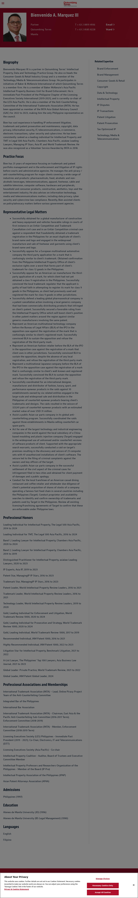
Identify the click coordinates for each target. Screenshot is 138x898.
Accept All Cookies (103, 892)
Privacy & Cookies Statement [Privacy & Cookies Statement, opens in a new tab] (16, 889)
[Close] (134, 885)
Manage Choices (103, 879)
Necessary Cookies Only (102, 885)
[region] (69, 885)
